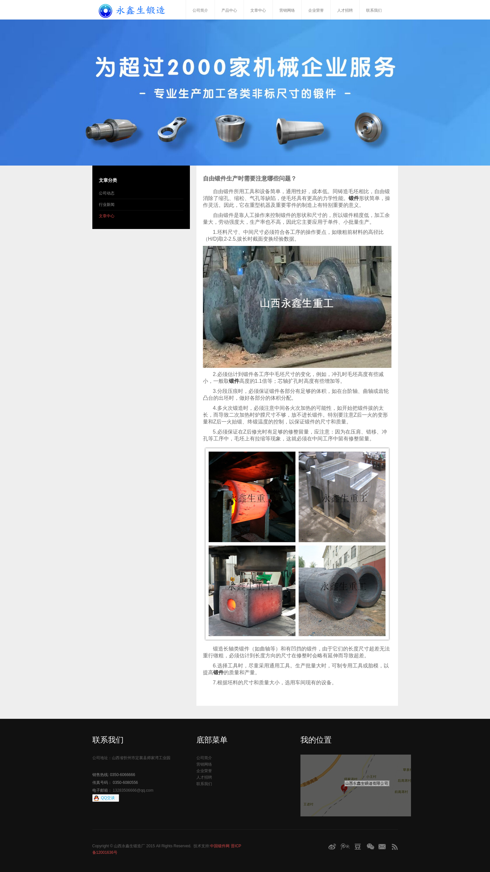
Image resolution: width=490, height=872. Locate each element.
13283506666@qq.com (133, 790)
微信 (370, 846)
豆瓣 (358, 846)
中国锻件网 (220, 846)
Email (382, 846)
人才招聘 (345, 10)
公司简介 (200, 10)
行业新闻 (106, 204)
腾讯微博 (345, 846)
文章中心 (258, 10)
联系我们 (374, 10)
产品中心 (229, 10)
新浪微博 (332, 846)
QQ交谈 (108, 798)
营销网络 (287, 10)
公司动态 (106, 193)
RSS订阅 (394, 846)
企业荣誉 (316, 10)
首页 (179, 10)
